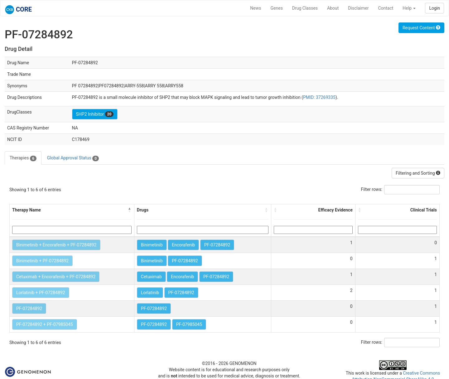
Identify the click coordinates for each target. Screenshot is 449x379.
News (255, 8)
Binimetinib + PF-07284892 (42, 260)
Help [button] (409, 8)
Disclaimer (358, 8)
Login (434, 8)
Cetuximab (151, 276)
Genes (277, 8)
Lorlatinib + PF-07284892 (40, 292)
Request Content (421, 27)
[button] (130, 210)
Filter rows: (372, 189)
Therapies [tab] (23, 158)
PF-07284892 (217, 244)
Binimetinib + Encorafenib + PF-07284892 (56, 244)
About (333, 8)
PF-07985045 (189, 324)
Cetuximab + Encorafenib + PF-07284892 (55, 276)
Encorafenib (183, 244)
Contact (385, 8)
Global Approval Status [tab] (73, 158)
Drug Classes (305, 8)
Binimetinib (152, 244)
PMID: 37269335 (319, 97)
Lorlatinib (150, 292)
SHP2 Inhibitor (95, 114)
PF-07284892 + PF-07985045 (44, 324)
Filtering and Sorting (418, 173)
